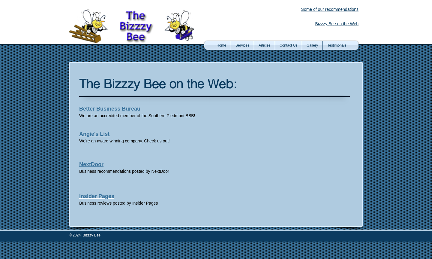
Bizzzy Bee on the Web (336, 23)
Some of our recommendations (329, 9)
